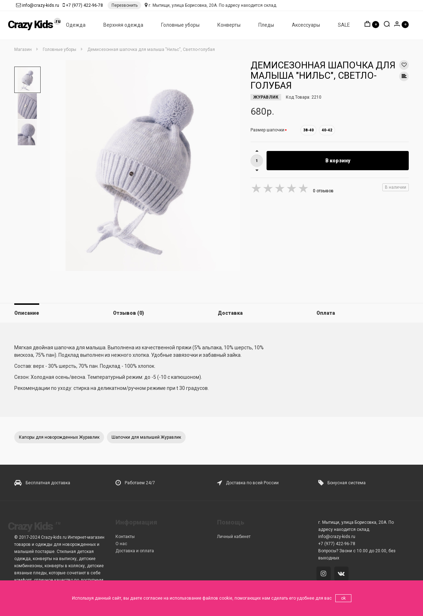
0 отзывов (323, 190)
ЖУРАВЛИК (265, 97)
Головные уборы (180, 25)
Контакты (125, 536)
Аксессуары (306, 25)
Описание (26, 313)
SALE (344, 25)
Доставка (230, 313)
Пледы (266, 25)
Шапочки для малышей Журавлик (146, 437)
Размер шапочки (267, 129)
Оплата (325, 313)
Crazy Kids (30, 25)
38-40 (308, 130)
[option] (27, 80)
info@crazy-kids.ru (40, 5)
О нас (121, 543)
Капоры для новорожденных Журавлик (59, 437)
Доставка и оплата (134, 550)
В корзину (337, 160)
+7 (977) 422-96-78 (84, 5)
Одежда (76, 25)
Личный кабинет (234, 536)
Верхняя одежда (123, 25)
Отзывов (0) (128, 313)
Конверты (229, 25)
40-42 (327, 130)
